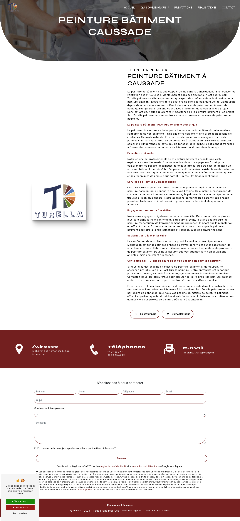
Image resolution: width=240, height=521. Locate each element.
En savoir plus (145, 314)
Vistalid (77, 510)
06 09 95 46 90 (116, 359)
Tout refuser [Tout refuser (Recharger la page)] (20, 507)
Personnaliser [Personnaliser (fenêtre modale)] (20, 513)
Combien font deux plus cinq (49, 404)
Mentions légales (131, 510)
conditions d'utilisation (145, 462)
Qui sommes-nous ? (154, 7)
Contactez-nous (178, 314)
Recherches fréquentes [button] (120, 505)
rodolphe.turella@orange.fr (198, 348)
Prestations (183, 7)
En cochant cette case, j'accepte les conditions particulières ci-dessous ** (76, 444)
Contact (228, 7)
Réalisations (206, 7)
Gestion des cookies (158, 510)
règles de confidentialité (113, 462)
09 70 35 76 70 (115, 356)
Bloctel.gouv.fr (85, 486)
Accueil (129, 7)
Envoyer (121, 454)
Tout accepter (20, 501)
